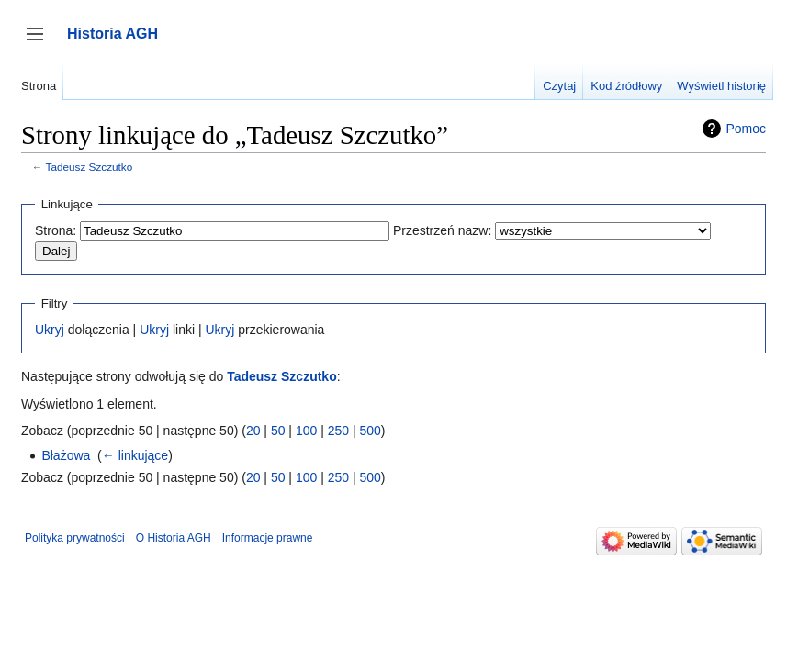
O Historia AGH (173, 538)
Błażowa (65, 455)
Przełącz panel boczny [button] (41, 42)
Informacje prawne (267, 538)
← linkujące (135, 455)
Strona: (55, 230)
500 (369, 430)
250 (338, 430)
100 (306, 430)
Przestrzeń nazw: (442, 230)
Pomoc (745, 128)
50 (278, 430)
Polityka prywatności (75, 538)
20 (253, 430)
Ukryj (49, 329)
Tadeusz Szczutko (89, 167)
